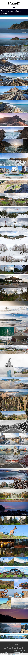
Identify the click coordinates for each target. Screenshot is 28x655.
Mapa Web (14, 650)
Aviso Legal (22, 650)
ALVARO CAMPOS (14, 3)
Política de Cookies (15, 654)
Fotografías (7, 650)
